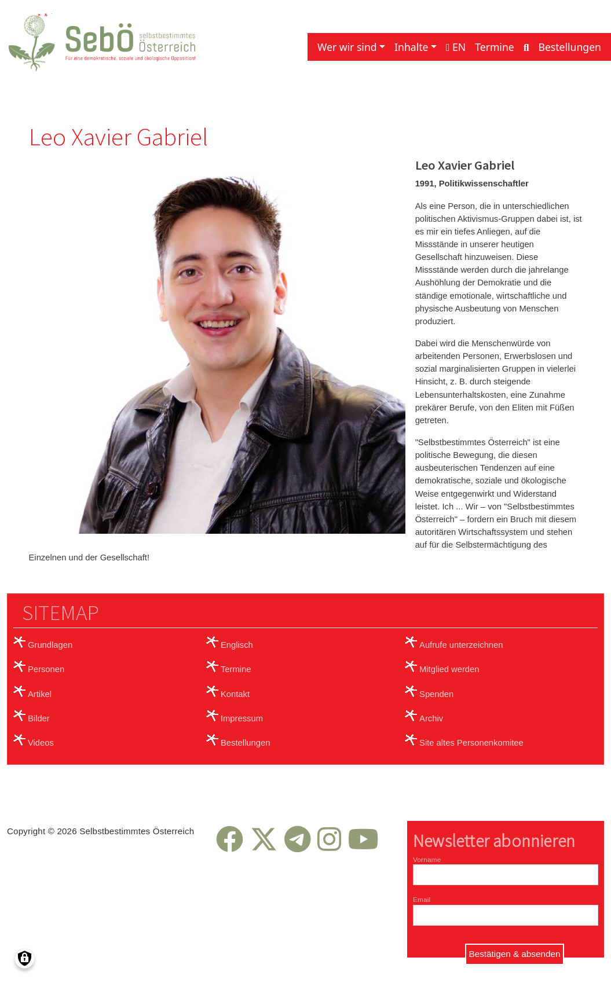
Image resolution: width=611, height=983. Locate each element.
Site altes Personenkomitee (471, 742)
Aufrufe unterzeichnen (461, 645)
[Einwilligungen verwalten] (24, 958)
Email (421, 899)
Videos (41, 742)
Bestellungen (569, 47)
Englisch (237, 645)
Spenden (436, 694)
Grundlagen (50, 645)
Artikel (40, 694)
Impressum (242, 718)
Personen (46, 669)
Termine (494, 47)
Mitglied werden (449, 669)
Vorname (427, 859)
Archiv (431, 718)
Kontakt (235, 694)
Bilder (39, 718)
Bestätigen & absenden (515, 954)
